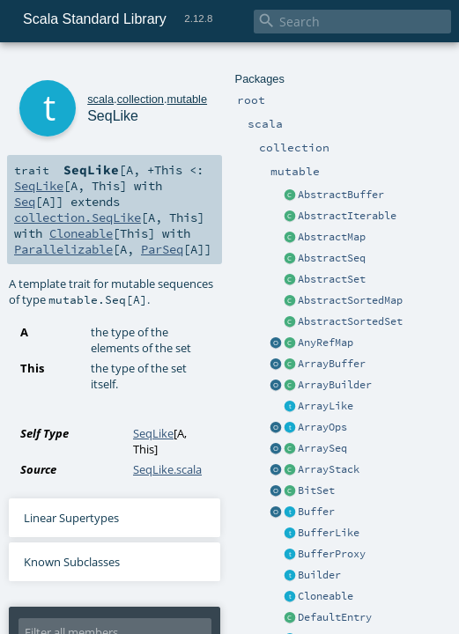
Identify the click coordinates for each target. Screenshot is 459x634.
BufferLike (328, 533)
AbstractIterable (347, 216)
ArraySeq (322, 448)
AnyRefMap (325, 342)
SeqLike (38, 186)
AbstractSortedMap (350, 300)
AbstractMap (332, 237)
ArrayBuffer (332, 364)
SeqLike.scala (167, 469)
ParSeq (162, 249)
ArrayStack (328, 469)
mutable (187, 99)
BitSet (316, 490)
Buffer (316, 511)
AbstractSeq (332, 258)
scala (100, 99)
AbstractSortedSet (350, 321)
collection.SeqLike (77, 217)
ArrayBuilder (335, 385)
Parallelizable (63, 249)
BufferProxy (332, 554)
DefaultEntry (335, 617)
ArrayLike (325, 406)
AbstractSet (332, 279)
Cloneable (325, 596)
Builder (319, 575)
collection (140, 99)
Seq (24, 202)
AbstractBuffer (341, 194)
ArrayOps (322, 427)
